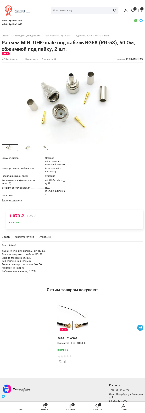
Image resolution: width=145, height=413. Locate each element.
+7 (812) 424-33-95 (119, 390)
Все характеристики (12, 200)
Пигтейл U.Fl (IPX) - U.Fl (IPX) (71, 343)
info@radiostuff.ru (118, 401)
